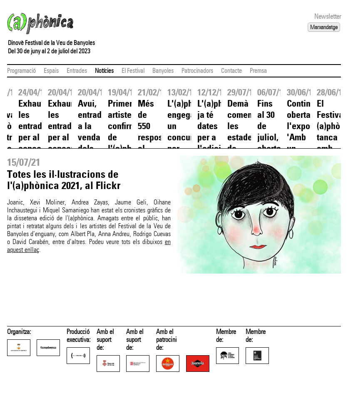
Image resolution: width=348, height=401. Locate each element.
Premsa (258, 71)
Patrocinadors (197, 71)
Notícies (104, 71)
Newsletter (327, 16)
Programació (21, 71)
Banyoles (163, 71)
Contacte (231, 71)
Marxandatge (324, 27)
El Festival (133, 71)
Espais (51, 71)
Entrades (77, 71)
